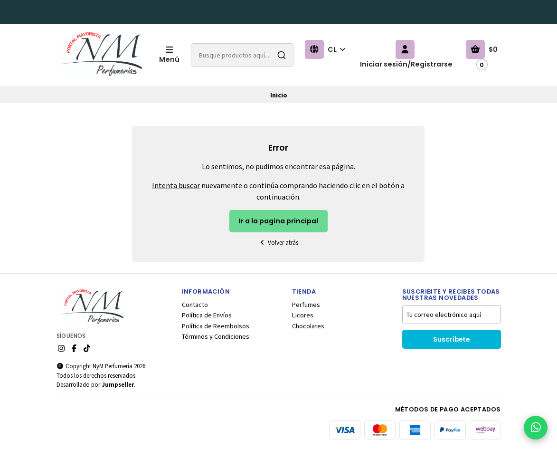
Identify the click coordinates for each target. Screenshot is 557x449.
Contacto (195, 304)
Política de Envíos (207, 315)
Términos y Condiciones (215, 336)
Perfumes (306, 304)
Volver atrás (279, 243)
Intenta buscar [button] (176, 185)
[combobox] (242, 55)
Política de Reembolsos (215, 326)
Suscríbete (451, 339)
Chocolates (308, 326)
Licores (302, 315)
